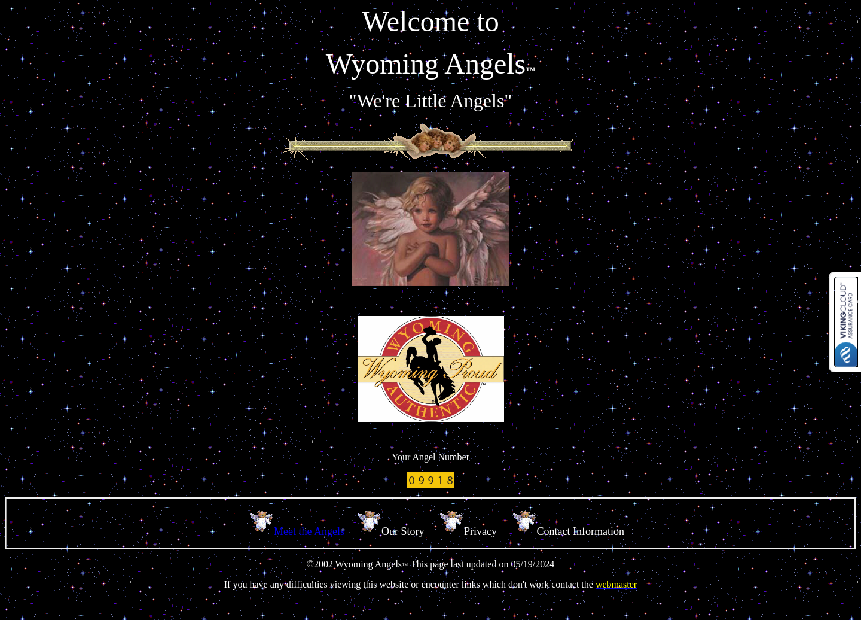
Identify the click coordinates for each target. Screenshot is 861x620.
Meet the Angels (309, 531)
